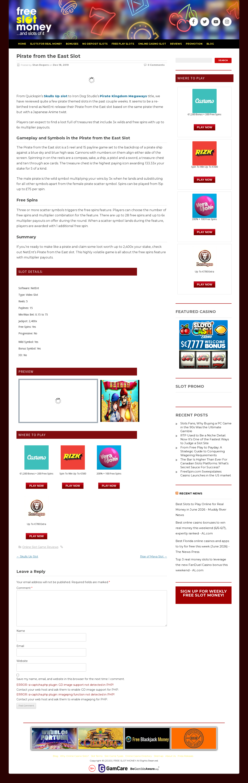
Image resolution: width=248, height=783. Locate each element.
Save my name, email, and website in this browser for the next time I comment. (70, 679)
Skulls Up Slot (27, 556)
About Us (170, 755)
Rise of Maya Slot (153, 556)
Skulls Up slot (55, 96)
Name (20, 631)
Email (20, 646)
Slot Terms (96, 755)
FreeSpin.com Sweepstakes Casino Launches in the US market (205, 473)
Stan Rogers (40, 64)
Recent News (190, 493)
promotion (194, 43)
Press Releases (185, 755)
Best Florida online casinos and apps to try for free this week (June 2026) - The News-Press (203, 546)
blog (210, 43)
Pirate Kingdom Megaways (123, 96)
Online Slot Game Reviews (40, 547)
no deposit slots (95, 43)
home (22, 43)
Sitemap (158, 755)
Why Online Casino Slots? (74, 755)
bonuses (72, 43)
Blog (55, 755)
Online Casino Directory (138, 755)
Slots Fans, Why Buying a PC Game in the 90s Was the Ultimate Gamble (206, 427)
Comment (24, 588)
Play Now (36, 485)
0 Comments (156, 64)
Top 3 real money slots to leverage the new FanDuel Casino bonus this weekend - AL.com (202, 565)
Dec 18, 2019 (61, 64)
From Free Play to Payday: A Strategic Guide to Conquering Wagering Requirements (202, 451)
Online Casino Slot (152, 43)
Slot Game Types (113, 755)
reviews (176, 43)
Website (22, 661)
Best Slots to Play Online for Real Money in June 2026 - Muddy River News (201, 509)
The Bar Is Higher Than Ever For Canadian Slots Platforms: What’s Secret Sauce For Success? (204, 463)
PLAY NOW (73, 485)
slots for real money (46, 43)
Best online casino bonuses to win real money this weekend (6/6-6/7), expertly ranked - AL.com (201, 528)
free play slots (123, 43)
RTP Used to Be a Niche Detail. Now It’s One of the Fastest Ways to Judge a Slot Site (204, 439)
